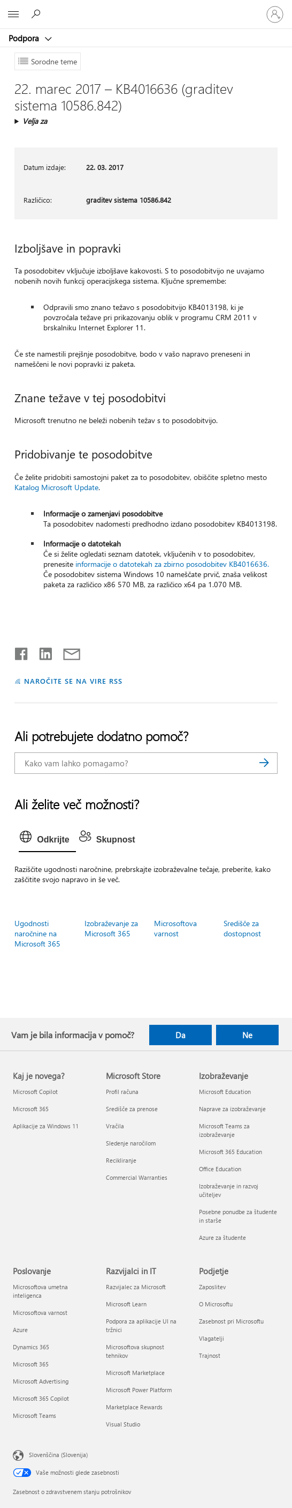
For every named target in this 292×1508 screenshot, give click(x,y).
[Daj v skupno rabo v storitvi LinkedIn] (41, 651)
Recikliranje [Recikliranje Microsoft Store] (121, 1160)
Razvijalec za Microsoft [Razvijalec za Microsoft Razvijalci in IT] (136, 1287)
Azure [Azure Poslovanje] (20, 1330)
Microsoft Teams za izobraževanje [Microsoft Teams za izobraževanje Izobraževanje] (224, 1130)
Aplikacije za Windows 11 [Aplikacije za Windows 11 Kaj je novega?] (46, 1126)
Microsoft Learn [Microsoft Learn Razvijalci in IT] (126, 1304)
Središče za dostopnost (242, 928)
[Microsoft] (145, 8)
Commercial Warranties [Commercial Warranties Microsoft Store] (136, 1177)
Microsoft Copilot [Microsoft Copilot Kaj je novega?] (35, 1092)
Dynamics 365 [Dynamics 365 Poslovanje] (31, 1347)
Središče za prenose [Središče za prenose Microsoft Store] (132, 1109)
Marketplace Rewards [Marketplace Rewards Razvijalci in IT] (134, 1407)
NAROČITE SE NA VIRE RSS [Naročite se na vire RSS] (73, 680)
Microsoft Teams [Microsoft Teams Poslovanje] (34, 1415)
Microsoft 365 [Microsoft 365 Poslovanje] (31, 1364)
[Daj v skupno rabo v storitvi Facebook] (21, 651)
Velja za (34, 121)
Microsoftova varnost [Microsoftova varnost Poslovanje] (40, 1313)
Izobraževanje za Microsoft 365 (111, 928)
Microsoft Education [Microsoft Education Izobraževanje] (225, 1092)
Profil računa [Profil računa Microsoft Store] (122, 1092)
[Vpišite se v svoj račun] (275, 14)
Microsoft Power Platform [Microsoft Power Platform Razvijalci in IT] (139, 1390)
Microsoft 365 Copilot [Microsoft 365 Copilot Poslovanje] (41, 1398)
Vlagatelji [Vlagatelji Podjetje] (211, 1338)
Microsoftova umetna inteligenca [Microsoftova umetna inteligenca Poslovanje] (40, 1291)
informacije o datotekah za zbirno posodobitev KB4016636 (171, 564)
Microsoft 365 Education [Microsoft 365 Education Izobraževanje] (230, 1152)
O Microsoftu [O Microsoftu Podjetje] (216, 1304)
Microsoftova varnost (175, 928)
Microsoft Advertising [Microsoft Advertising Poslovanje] (40, 1381)
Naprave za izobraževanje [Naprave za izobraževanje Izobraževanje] (232, 1109)
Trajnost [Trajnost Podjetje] (209, 1355)
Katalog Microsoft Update (56, 487)
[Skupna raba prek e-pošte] (66, 651)
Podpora (25, 38)
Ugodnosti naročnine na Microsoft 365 (37, 933)
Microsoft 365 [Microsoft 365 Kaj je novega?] (31, 1109)
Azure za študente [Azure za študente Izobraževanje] (222, 1237)
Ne (247, 1035)
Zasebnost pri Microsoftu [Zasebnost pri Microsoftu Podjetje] (231, 1321)
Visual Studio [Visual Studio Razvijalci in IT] (123, 1424)
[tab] (47, 839)
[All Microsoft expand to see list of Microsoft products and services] (13, 14)
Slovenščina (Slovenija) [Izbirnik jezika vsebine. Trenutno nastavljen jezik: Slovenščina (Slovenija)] (58, 1454)
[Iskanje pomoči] (37, 14)
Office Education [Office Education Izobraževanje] (220, 1169)
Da (180, 1035)
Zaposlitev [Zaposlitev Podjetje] (212, 1287)
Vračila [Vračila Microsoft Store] (115, 1126)
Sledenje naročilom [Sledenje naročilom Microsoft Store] (131, 1143)
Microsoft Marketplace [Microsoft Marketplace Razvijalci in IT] (135, 1373)
